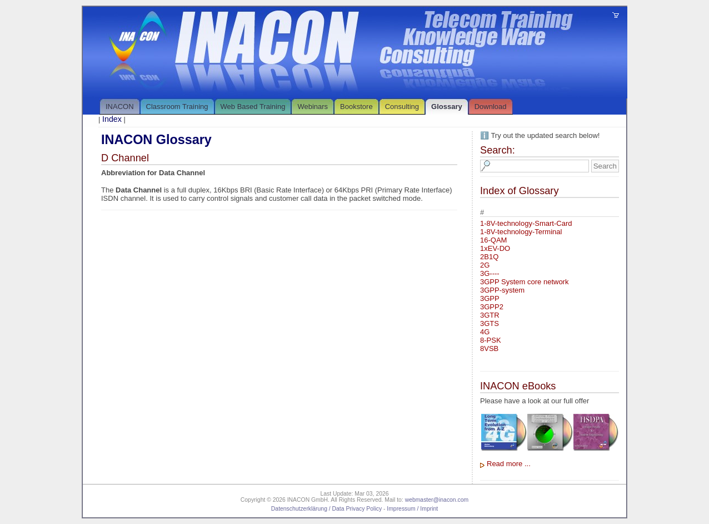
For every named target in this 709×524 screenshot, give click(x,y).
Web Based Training (253, 106)
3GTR (490, 315)
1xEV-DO (495, 248)
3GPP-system (502, 290)
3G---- (490, 273)
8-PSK (490, 340)
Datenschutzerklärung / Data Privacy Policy (326, 509)
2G (485, 265)
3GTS (489, 323)
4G (485, 332)
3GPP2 (491, 307)
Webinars (312, 106)
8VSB (489, 348)
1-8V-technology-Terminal (521, 232)
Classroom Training (177, 106)
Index (112, 119)
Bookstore (356, 106)
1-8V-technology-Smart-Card (526, 223)
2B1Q (489, 257)
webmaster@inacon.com (437, 500)
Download (491, 106)
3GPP (490, 298)
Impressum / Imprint (412, 509)
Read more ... (509, 463)
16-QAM (493, 240)
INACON (120, 106)
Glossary (446, 106)
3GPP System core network (524, 282)
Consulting (402, 106)
